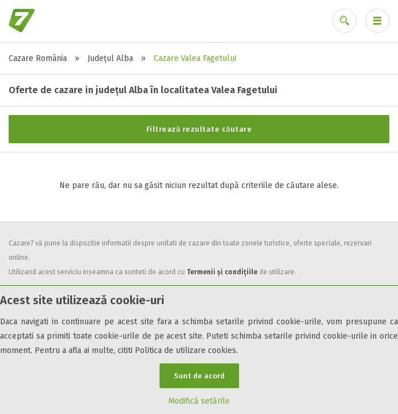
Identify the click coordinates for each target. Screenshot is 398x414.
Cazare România (38, 58)
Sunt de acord (199, 375)
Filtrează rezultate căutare (199, 129)
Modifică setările (199, 401)
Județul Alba (110, 58)
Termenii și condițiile (222, 272)
